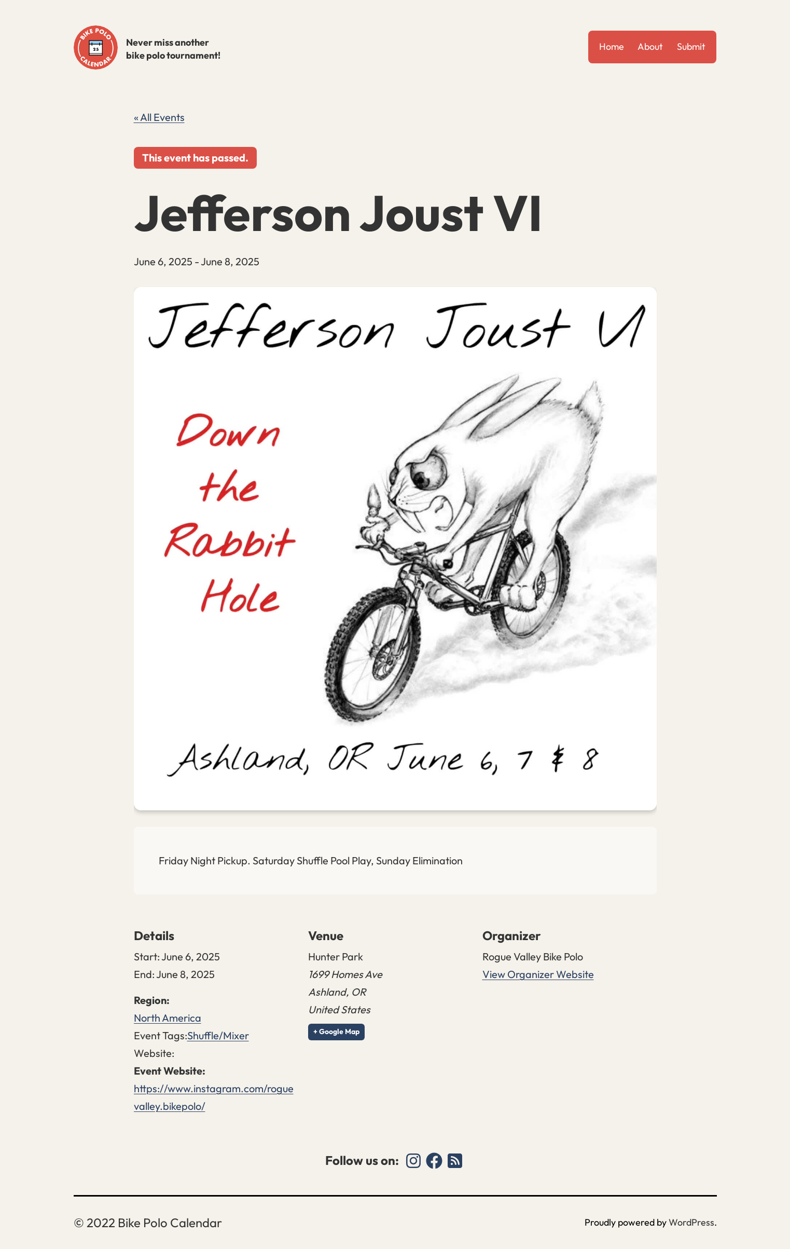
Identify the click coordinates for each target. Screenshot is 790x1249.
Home (611, 46)
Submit (691, 46)
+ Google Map (336, 1031)
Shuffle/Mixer (218, 1035)
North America (167, 1017)
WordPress (691, 1222)
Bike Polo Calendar (96, 47)
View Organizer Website (538, 974)
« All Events (159, 117)
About (650, 46)
